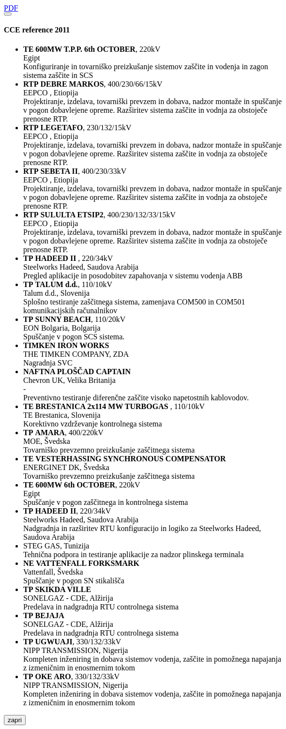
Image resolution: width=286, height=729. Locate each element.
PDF (11, 8)
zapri (15, 720)
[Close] (8, 14)
